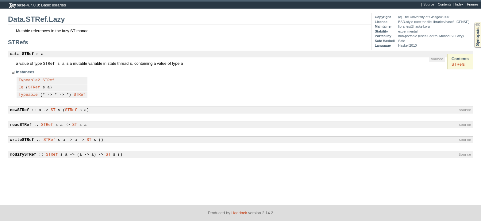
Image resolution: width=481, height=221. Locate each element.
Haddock (239, 213)
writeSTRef (22, 140)
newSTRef (19, 110)
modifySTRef (23, 154)
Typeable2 (29, 80)
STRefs (458, 64)
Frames (472, 4)
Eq (21, 87)
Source (428, 4)
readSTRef (21, 125)
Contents (444, 4)
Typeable (28, 95)
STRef (28, 54)
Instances (25, 72)
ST (53, 110)
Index (459, 4)
